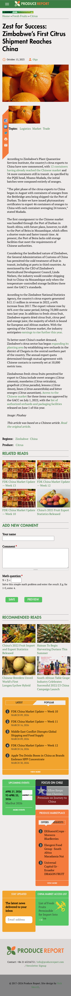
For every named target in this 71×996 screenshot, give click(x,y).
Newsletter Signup (36, 965)
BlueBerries (51, 839)
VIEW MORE (35, 772)
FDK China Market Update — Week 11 (34, 721)
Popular (49, 703)
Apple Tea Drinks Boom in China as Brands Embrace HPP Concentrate (37, 757)
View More (52, 883)
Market (36, 128)
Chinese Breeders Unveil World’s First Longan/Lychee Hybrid (17, 681)
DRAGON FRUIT (54, 874)
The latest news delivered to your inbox (16, 907)
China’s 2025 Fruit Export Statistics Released (53, 512)
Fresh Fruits (19, 16)
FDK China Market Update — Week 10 (18, 512)
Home (6, 16)
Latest (19, 703)
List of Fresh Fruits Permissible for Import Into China (48, 910)
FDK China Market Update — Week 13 (18, 483)
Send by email (6, 145)
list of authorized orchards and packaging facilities (34, 402)
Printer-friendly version (6, 139)
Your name (9, 534)
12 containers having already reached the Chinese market (37, 168)
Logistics (25, 128)
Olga (35, 59)
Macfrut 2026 (13, 803)
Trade (46, 128)
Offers (45, 822)
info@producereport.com (50, 961)
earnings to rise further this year (42, 332)
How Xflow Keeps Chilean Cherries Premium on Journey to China (52, 795)
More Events (19, 810)
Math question (12, 576)
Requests (58, 822)
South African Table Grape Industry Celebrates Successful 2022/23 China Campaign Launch (53, 683)
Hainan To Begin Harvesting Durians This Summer (52, 649)
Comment (9, 546)
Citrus (34, 16)
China (34, 439)
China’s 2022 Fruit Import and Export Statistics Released (18, 649)
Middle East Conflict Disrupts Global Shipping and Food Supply (33, 733)
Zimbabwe (21, 439)
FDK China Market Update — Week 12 (53, 483)
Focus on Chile (52, 782)
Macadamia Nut (54, 856)
